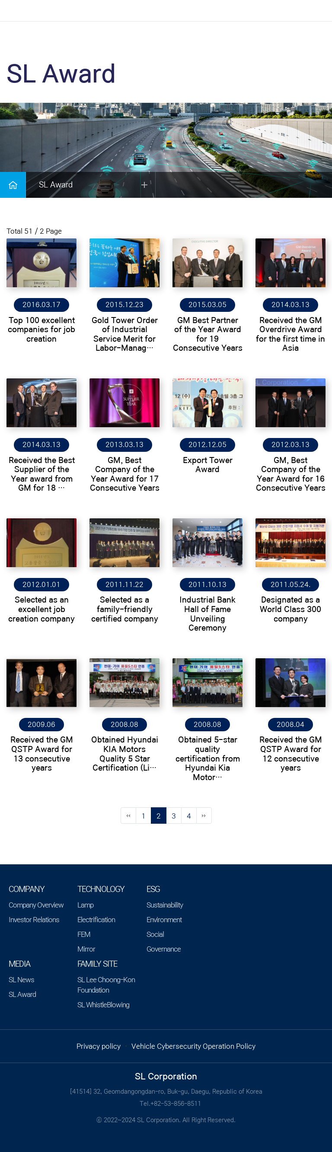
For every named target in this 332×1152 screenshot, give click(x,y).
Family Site (97, 964)
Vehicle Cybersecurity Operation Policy (193, 1046)
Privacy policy (99, 1046)
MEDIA (19, 964)
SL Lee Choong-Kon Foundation (106, 985)
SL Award (22, 994)
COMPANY (27, 889)
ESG (153, 889)
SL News (21, 980)
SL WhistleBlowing (103, 1005)
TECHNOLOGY (100, 889)
